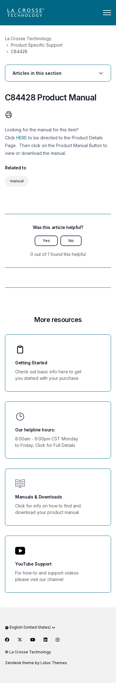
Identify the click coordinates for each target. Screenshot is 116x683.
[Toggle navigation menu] (107, 12)
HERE (21, 137)
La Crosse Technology (28, 38)
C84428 (19, 51)
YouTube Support (33, 563)
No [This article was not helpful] (71, 240)
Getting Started (31, 362)
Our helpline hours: (35, 429)
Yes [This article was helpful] (46, 240)
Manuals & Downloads (38, 496)
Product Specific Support (36, 45)
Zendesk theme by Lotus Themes (36, 662)
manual (17, 181)
